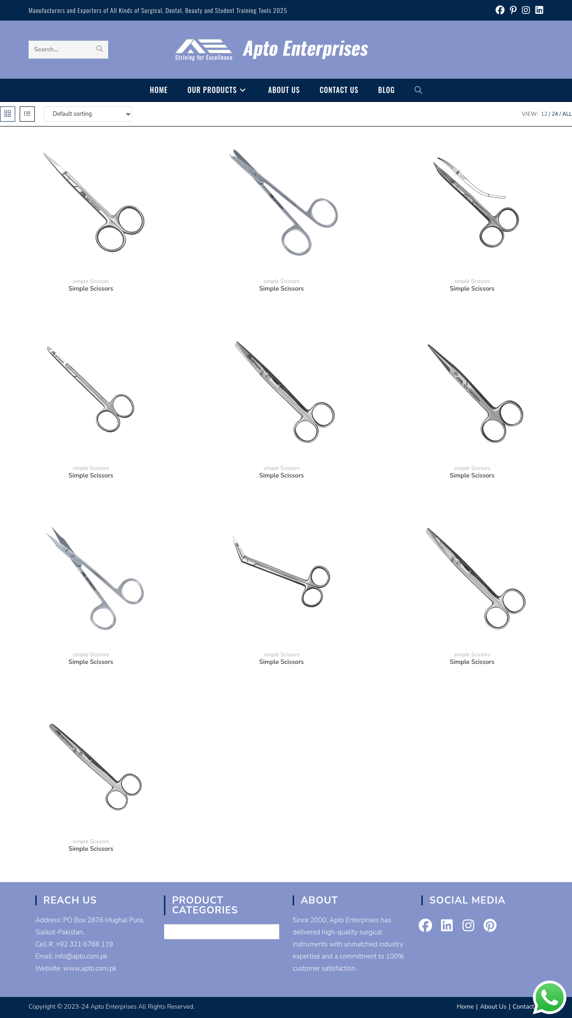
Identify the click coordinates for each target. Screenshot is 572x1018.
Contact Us (528, 1006)
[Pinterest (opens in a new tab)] (513, 10)
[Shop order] (88, 114)
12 (544, 114)
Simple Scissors (90, 288)
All (567, 114)
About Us (493, 1006)
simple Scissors (91, 281)
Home (465, 1006)
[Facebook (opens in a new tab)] (500, 10)
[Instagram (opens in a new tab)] (526, 10)
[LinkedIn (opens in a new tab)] (538, 10)
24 (554, 114)
